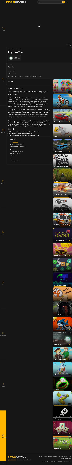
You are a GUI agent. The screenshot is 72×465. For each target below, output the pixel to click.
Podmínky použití (63, 456)
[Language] (68, 2)
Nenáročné (15, 142)
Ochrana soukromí (52, 456)
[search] (63, 2)
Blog (70, 456)
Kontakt (40, 456)
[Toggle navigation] (3, 2)
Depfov (15, 149)
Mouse (18, 160)
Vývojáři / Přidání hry (66, 458)
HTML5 (12, 160)
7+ (18, 146)
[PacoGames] (17, 457)
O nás (45, 456)
